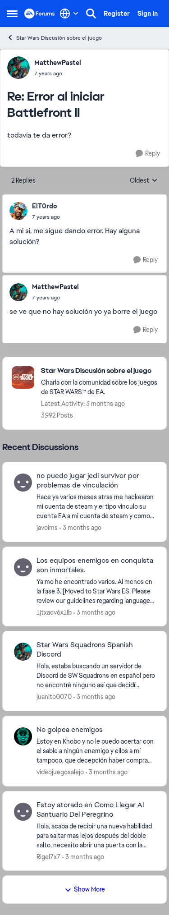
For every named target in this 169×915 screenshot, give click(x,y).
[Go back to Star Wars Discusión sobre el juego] (99, 371)
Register (117, 13)
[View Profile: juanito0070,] (23, 652)
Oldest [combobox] (144, 180)
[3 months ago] (80, 528)
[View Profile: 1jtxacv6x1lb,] (23, 567)
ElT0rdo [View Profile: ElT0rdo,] (44, 206)
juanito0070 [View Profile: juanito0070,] (54, 697)
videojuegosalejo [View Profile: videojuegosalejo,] (60, 772)
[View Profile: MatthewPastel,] (18, 67)
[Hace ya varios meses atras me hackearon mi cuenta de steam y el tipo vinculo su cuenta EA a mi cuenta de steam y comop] (96, 506)
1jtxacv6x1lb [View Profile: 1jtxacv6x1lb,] (54, 612)
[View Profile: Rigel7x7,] (23, 812)
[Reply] (148, 153)
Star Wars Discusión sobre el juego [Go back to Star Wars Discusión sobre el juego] (54, 37)
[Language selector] (69, 14)
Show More (84, 889)
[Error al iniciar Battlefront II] (57, 73)
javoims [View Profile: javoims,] (47, 528)
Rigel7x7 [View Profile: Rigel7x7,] (48, 856)
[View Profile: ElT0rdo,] (18, 211)
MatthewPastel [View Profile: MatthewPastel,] (57, 63)
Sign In (147, 13)
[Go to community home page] (39, 13)
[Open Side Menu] (12, 13)
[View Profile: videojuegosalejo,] (23, 736)
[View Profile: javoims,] (23, 483)
